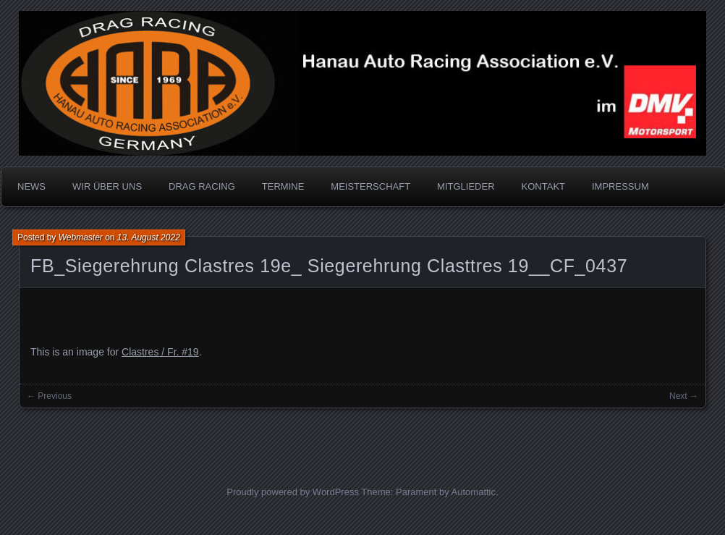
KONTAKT (543, 186)
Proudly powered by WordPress (292, 491)
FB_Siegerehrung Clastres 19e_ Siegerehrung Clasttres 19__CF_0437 (328, 266)
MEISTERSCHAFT (370, 186)
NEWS (31, 186)
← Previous (49, 396)
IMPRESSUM (620, 186)
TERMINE (283, 186)
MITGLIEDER (465, 186)
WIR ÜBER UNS (107, 186)
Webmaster (81, 237)
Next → (683, 396)
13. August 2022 (148, 237)
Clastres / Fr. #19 (160, 352)
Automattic (473, 491)
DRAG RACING (202, 186)
